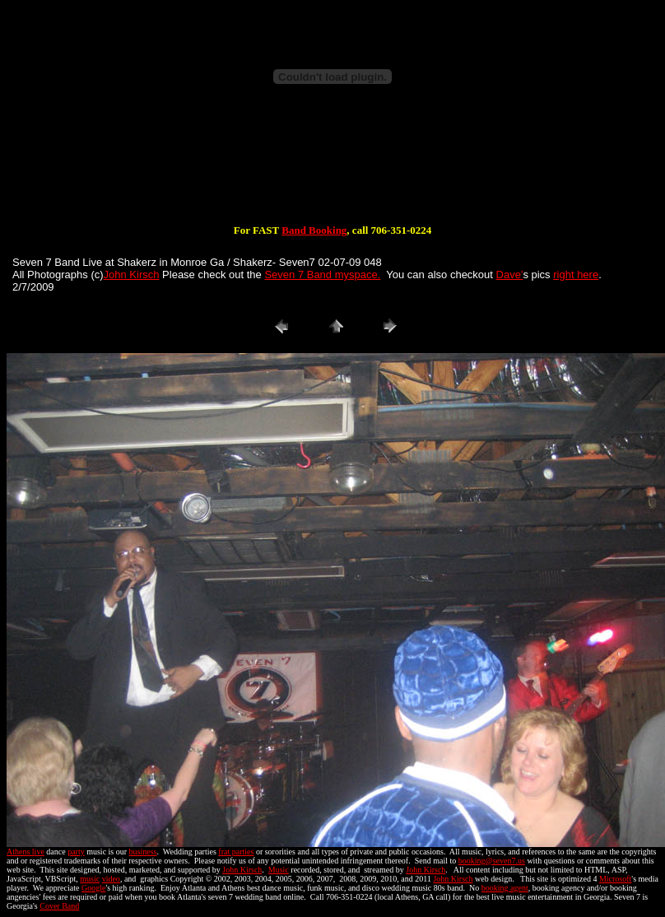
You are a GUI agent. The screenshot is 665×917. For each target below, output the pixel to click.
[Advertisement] (332, 171)
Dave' (509, 274)
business (143, 851)
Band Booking (313, 230)
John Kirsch (132, 274)
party (76, 851)
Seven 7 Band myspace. (322, 274)
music (90, 878)
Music (278, 869)
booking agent (504, 887)
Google (93, 887)
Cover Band (59, 905)
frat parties (235, 851)
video (111, 878)
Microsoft (615, 878)
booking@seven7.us (491, 860)
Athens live (25, 851)
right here (575, 274)
